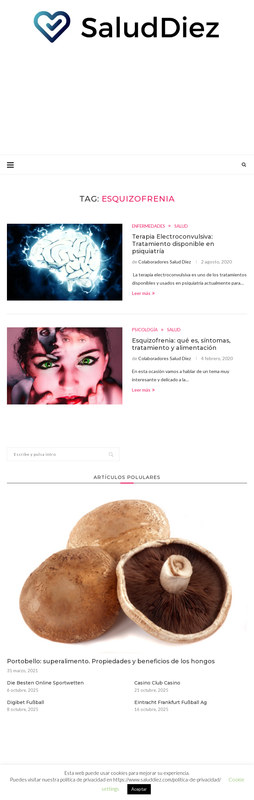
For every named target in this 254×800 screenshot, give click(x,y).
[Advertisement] (127, 98)
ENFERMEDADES (148, 226)
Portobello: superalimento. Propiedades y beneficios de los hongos (111, 661)
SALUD (181, 226)
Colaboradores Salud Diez (164, 261)
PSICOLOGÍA (145, 329)
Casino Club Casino (157, 683)
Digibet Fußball (25, 702)
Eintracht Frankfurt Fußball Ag (170, 702)
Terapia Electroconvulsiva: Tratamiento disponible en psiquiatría (173, 244)
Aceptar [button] (139, 789)
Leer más (143, 293)
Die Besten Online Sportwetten (45, 683)
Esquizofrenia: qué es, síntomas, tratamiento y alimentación (181, 344)
